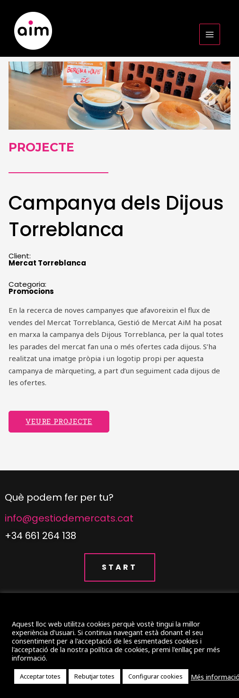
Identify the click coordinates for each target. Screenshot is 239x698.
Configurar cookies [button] (155, 676)
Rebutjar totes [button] (94, 676)
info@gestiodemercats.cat (69, 518)
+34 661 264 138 (40, 535)
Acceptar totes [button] (40, 676)
